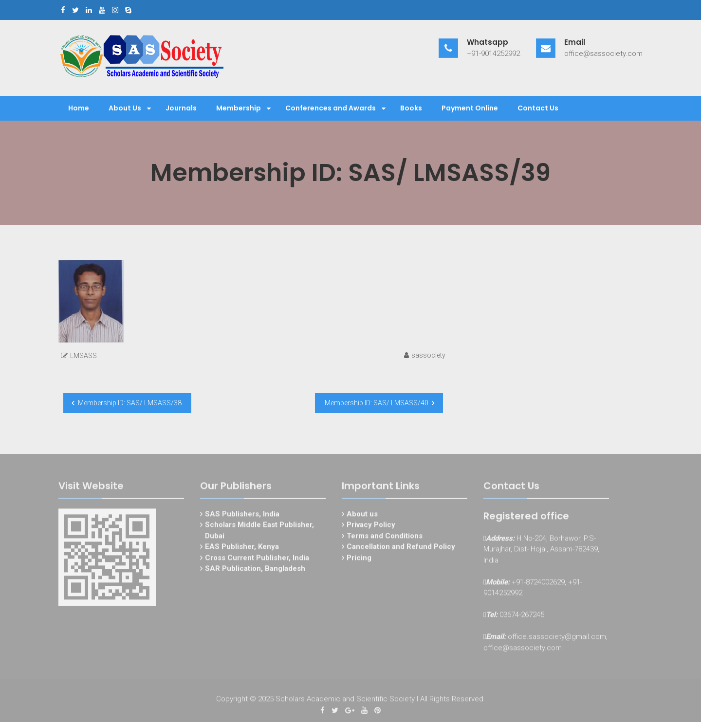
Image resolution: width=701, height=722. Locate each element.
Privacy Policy (371, 526)
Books (411, 108)
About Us (125, 108)
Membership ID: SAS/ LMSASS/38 (130, 403)
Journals (181, 108)
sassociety (428, 355)
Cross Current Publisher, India (257, 559)
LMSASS (83, 356)
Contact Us (537, 108)
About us (362, 515)
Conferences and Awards (330, 108)
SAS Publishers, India (242, 515)
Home (78, 108)
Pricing (359, 559)
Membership (238, 108)
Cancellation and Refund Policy (401, 548)
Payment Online (470, 108)
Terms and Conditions (385, 537)
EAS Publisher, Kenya (242, 548)
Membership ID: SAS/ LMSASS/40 (376, 403)
